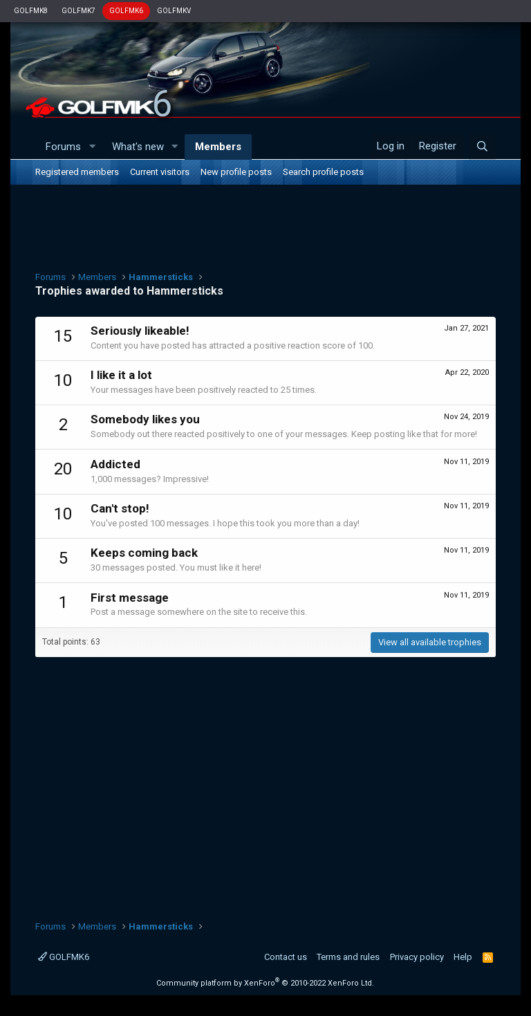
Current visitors (159, 172)
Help (463, 957)
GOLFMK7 (78, 11)
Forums (63, 146)
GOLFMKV (174, 11)
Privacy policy (417, 957)
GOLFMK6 (126, 11)
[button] (92, 147)
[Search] (482, 146)
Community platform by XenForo (265, 983)
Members (218, 146)
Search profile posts (323, 172)
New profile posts (236, 172)
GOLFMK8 (31, 11)
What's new (138, 146)
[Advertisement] (265, 226)
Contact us (285, 957)
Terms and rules (348, 957)
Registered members (77, 172)
